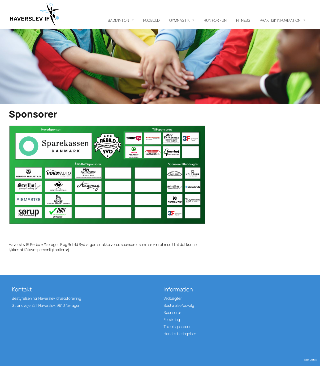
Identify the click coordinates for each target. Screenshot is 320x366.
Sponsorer (172, 312)
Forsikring (172, 319)
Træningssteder (177, 326)
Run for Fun (215, 20)
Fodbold (151, 20)
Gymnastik (179, 20)
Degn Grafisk (310, 359)
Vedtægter (173, 298)
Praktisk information (280, 20)
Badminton (118, 20)
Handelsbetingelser (180, 333)
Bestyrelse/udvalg (179, 305)
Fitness (243, 20)
